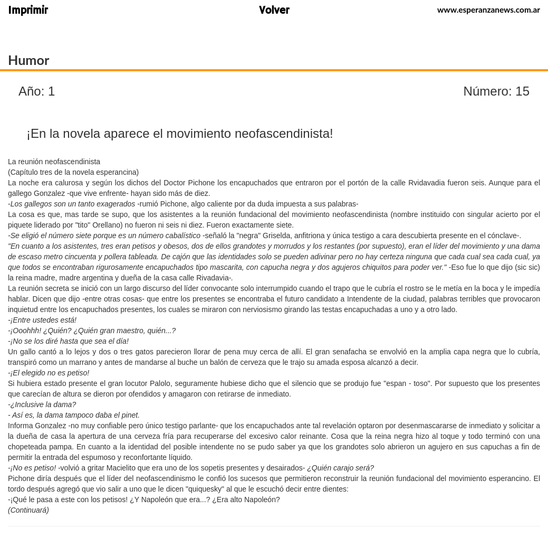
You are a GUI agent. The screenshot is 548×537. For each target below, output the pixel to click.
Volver (274, 11)
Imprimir (27, 11)
